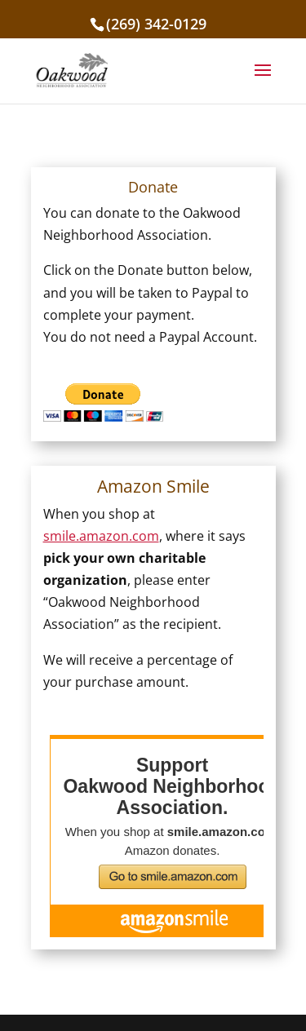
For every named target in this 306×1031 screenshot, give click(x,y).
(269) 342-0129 (156, 23)
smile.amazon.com (101, 536)
